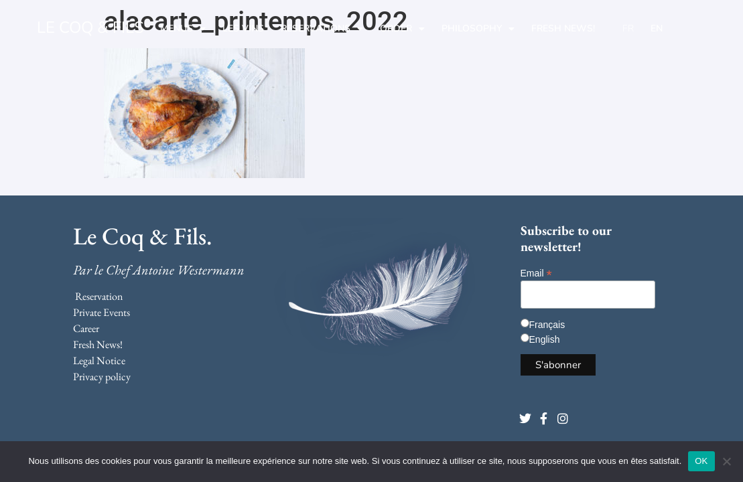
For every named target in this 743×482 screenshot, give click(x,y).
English (544, 339)
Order (402, 28)
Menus (183, 28)
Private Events (101, 312)
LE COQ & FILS (90, 27)
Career (86, 328)
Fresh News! (563, 28)
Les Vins (243, 28)
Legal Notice (99, 360)
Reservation (99, 296)
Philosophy (478, 28)
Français (547, 324)
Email (536, 272)
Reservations (322, 28)
